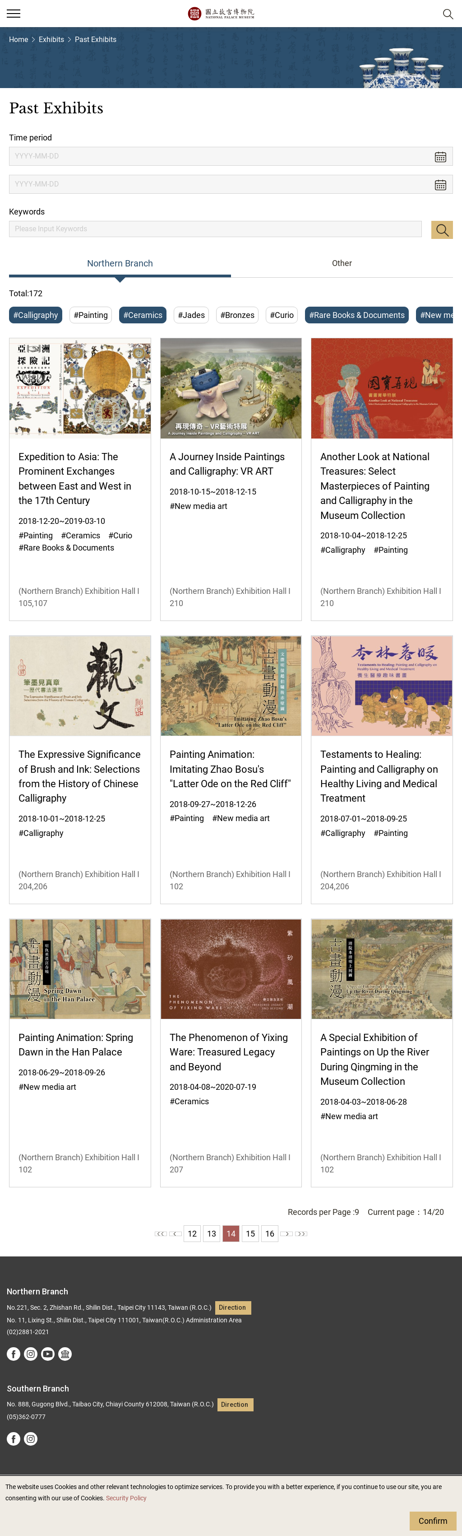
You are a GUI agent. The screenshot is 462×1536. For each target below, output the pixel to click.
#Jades (191, 315)
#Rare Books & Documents (357, 315)
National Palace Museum (220, 13)
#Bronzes (237, 315)
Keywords (27, 211)
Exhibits (51, 39)
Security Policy (126, 1498)
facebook (13, 1354)
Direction (232, 1308)
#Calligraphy (35, 315)
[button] (426, 13)
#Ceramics (142, 315)
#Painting (91, 315)
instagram (30, 1354)
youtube (48, 1354)
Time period (30, 137)
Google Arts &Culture (65, 1354)
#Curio (282, 315)
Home (18, 39)
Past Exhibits (95, 39)
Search (442, 230)
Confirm (433, 1521)
